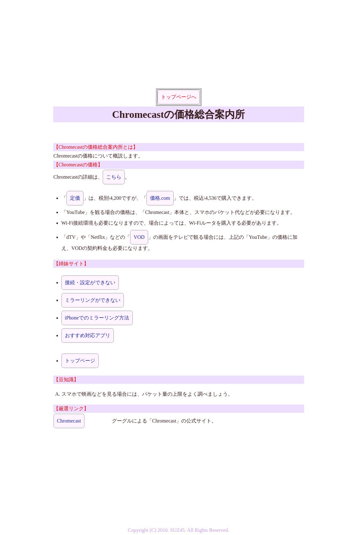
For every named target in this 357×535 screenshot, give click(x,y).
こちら (113, 177)
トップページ (80, 360)
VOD (139, 237)
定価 (75, 198)
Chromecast (69, 420)
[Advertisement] (179, 44)
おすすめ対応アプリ (87, 335)
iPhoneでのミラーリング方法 (97, 317)
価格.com (160, 198)
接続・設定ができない (90, 282)
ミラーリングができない (92, 300)
